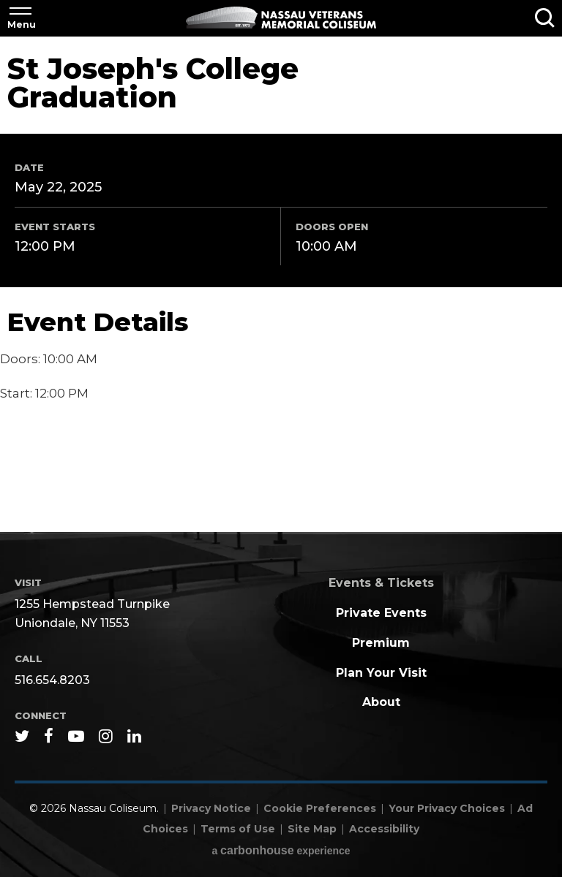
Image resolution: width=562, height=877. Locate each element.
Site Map (312, 828)
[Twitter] (22, 736)
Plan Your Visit (381, 673)
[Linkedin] (134, 736)
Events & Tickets (381, 583)
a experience (280, 850)
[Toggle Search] (545, 18)
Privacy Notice (211, 808)
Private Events (381, 613)
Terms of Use (238, 828)
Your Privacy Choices (447, 808)
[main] (281, 285)
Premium (381, 643)
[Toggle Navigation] (20, 18)
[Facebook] (48, 736)
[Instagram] (106, 736)
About (381, 702)
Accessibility (384, 828)
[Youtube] (76, 736)
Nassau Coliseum (281, 18)
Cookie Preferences (319, 808)
